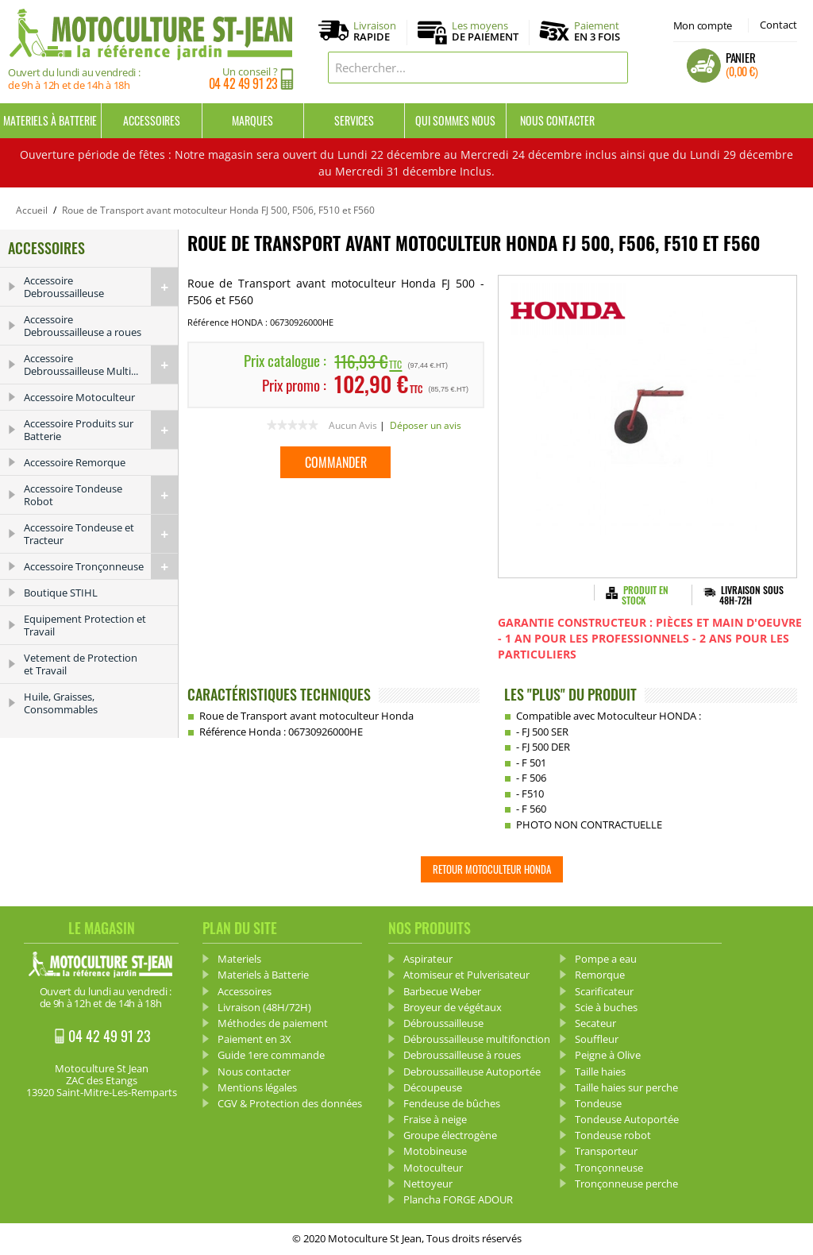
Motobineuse (435, 1151)
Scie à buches (606, 1007)
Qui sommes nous (455, 120)
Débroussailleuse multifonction (476, 1039)
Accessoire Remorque (74, 462)
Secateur (595, 1023)
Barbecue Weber (442, 991)
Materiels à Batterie (50, 120)
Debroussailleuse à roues (462, 1055)
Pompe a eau (606, 959)
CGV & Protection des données (290, 1103)
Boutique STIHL (61, 592)
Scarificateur (604, 991)
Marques (252, 120)
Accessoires (151, 120)
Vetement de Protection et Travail (80, 664)
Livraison (374, 32)
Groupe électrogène (450, 1135)
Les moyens (485, 32)
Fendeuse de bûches (451, 1103)
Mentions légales (257, 1087)
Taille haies (600, 1071)
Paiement (597, 31)
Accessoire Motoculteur (79, 397)
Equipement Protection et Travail (85, 625)
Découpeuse (432, 1087)
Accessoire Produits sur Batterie (101, 430)
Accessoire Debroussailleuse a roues (82, 325)
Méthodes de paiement (273, 1023)
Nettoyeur (428, 1183)
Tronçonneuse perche (626, 1183)
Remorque (600, 974)
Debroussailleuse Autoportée (472, 1071)
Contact (778, 24)
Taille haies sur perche (626, 1087)
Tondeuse (598, 1103)
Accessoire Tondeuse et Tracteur (101, 534)
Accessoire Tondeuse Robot (101, 495)
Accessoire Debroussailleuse (101, 287)
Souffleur (596, 1039)
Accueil (32, 210)
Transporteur (606, 1151)
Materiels (239, 959)
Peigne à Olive (608, 1055)
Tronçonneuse (609, 1167)
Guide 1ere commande (271, 1055)
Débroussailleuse (443, 1023)
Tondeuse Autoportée (627, 1119)
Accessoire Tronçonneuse (101, 566)
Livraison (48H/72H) (264, 1007)
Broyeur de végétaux (452, 1007)
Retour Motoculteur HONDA (492, 869)
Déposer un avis (425, 425)
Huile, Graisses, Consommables (61, 702)
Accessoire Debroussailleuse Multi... (101, 365)
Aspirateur (428, 959)
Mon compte (702, 25)
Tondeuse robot (613, 1135)
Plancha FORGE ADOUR (458, 1199)
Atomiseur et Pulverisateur (466, 974)
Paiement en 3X (254, 1039)
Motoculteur (433, 1167)
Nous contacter (557, 120)
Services (354, 120)
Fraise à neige (435, 1119)
